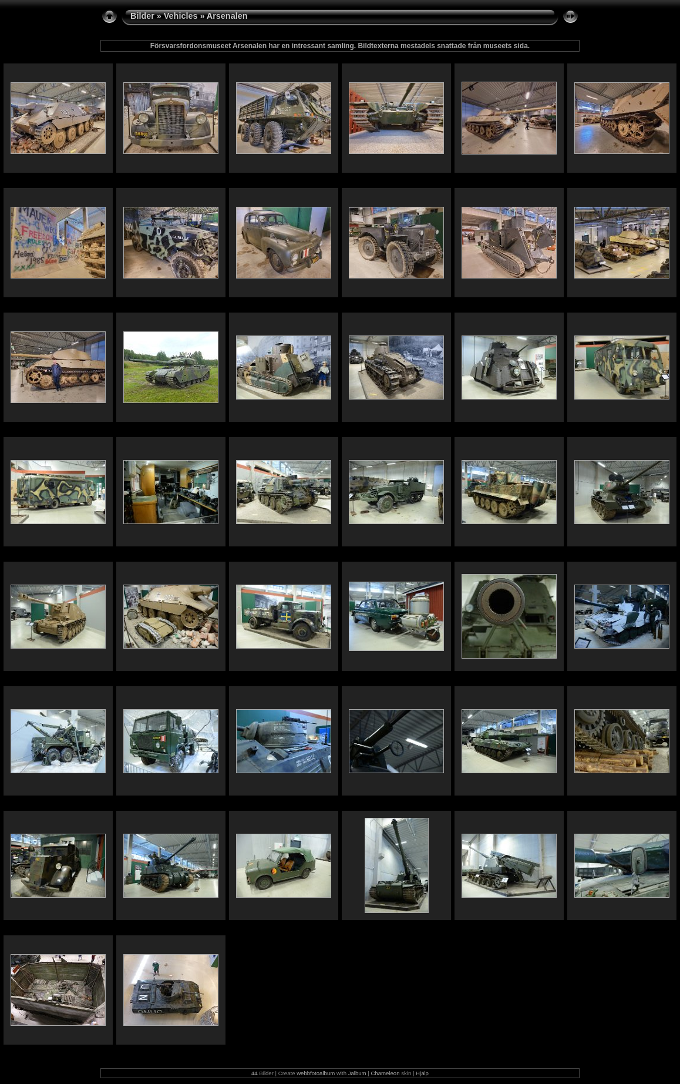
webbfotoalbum (316, 1073)
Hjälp (422, 1073)
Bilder (142, 16)
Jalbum (357, 1073)
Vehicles (181, 16)
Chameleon (385, 1073)
